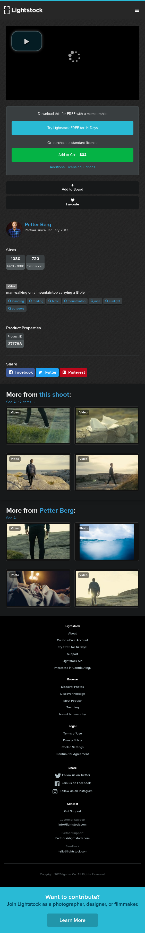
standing (16, 301)
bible (53, 301)
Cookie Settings (73, 747)
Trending (72, 707)
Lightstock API (72, 661)
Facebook (20, 372)
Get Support (72, 811)
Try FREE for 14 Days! (72, 647)
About (72, 633)
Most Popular (72, 700)
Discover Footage (72, 693)
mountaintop (75, 301)
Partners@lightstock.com (72, 838)
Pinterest (73, 372)
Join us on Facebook (76, 783)
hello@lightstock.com (72, 851)
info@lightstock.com (72, 824)
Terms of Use (72, 733)
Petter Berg (38, 224)
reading (36, 301)
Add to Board (72, 187)
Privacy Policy (72, 740)
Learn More (72, 920)
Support (72, 654)
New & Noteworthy (72, 714)
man (95, 301)
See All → (14, 518)
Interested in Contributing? (72, 668)
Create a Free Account (72, 640)
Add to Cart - (72, 154)
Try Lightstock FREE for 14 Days (72, 128)
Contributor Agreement (72, 754)
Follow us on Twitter (76, 775)
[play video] (26, 41)
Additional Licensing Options (72, 167)
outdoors (16, 308)
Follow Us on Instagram (76, 791)
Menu (137, 10)
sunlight (112, 301)
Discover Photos (72, 686)
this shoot (54, 394)
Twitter (47, 372)
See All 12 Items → (21, 402)
